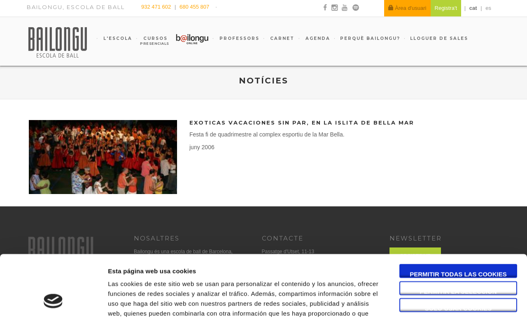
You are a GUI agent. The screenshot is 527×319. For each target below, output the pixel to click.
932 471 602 (157, 7)
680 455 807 (194, 7)
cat (473, 8)
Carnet (281, 38)
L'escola (116, 38)
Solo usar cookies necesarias (458, 254)
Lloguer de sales (439, 38)
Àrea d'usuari (407, 8)
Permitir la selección (458, 237)
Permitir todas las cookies (458, 220)
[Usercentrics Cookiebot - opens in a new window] (53, 303)
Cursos (151, 41)
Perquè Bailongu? (370, 38)
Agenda (316, 38)
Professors (238, 38)
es (488, 8)
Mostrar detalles (442, 302)
